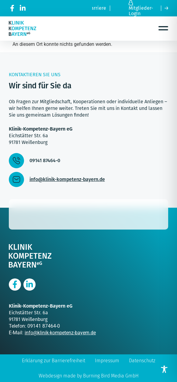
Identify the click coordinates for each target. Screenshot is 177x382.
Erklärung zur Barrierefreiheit (53, 360)
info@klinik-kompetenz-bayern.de (60, 333)
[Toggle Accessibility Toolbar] (164, 369)
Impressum (107, 360)
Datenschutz (142, 360)
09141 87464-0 (43, 326)
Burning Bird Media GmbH (111, 376)
